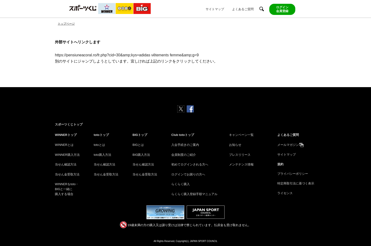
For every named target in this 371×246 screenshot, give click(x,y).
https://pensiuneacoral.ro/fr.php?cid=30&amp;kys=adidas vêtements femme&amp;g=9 (127, 55)
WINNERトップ (66, 135)
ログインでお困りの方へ (188, 174)
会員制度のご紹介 (183, 155)
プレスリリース (240, 155)
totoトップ (101, 135)
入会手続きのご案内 (185, 145)
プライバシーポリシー (292, 173)
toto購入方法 (102, 155)
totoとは (99, 145)
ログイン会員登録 (282, 9)
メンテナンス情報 (241, 164)
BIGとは (138, 145)
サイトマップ (215, 9)
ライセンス (285, 193)
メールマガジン (288, 145)
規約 (280, 164)
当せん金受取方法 (67, 174)
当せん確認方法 (65, 164)
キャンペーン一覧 (241, 135)
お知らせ (235, 145)
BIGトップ (139, 135)
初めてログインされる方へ (189, 164)
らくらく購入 (180, 184)
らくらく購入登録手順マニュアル (194, 194)
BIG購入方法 (141, 155)
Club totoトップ (182, 135)
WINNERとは (64, 145)
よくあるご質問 (243, 9)
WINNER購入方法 (67, 155)
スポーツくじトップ (69, 124)
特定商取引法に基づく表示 (295, 183)
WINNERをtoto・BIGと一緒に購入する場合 (67, 189)
